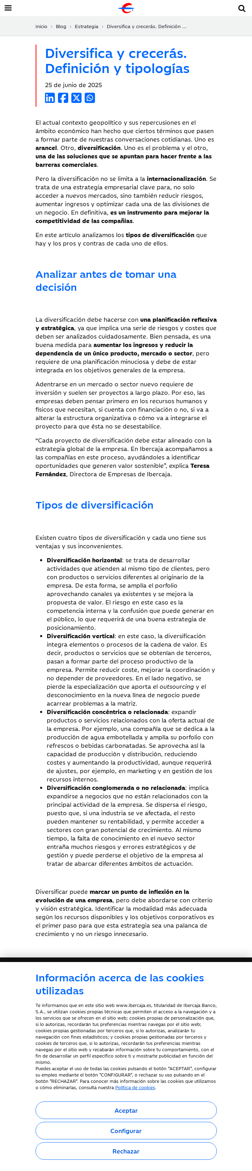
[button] (242, 7)
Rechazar (126, 1151)
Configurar (126, 1130)
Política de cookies (135, 1087)
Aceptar (126, 1110)
